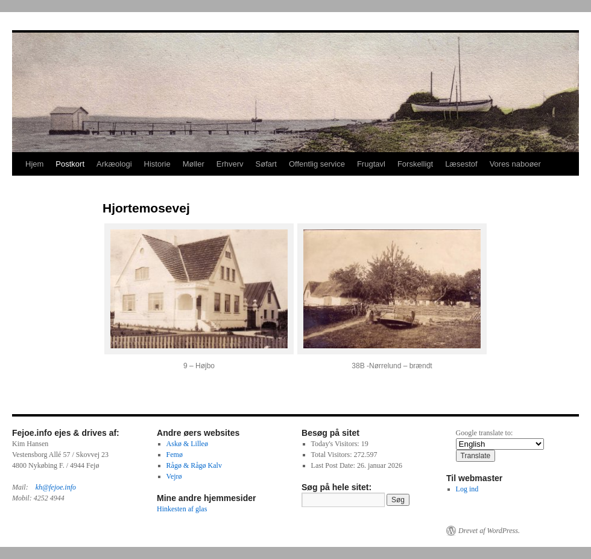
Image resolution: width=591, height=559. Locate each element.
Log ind (467, 489)
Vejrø (174, 476)
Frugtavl (371, 163)
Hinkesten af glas (182, 509)
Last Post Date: (334, 465)
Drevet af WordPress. (489, 530)
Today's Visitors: (336, 443)
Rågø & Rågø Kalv (194, 465)
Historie (157, 163)
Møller (193, 163)
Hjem (34, 163)
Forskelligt (415, 163)
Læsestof (461, 163)
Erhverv (230, 163)
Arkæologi (114, 163)
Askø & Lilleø (187, 443)
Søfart (266, 163)
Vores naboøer (515, 163)
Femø (174, 454)
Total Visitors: (332, 454)
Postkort (69, 163)
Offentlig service (317, 163)
